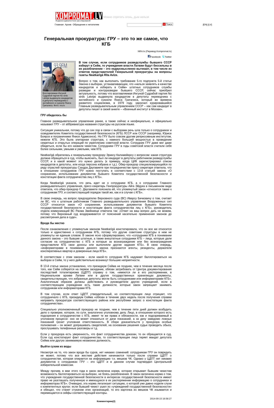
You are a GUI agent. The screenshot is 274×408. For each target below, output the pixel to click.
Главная (59, 24)
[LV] (210, 24)
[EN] (205, 24)
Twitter (168, 57)
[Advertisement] (96, 6)
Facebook (155, 57)
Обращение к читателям (86, 24)
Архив (68, 24)
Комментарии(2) (106, 401)
